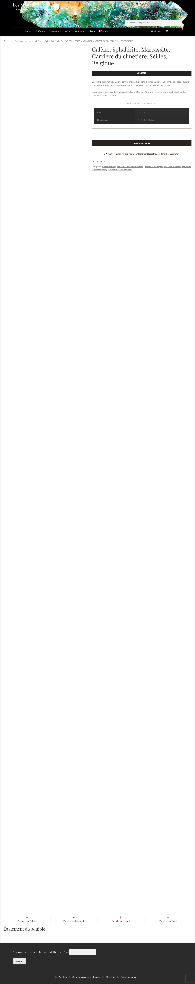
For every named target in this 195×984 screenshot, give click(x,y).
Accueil (28, 31)
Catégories (41, 31)
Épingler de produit (121, 916)
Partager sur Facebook (73, 916)
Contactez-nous (128, 972)
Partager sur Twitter (27, 916)
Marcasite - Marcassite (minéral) (130, 166)
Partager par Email (168, 916)
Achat (68, 31)
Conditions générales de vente (86, 972)
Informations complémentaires (141, 103)
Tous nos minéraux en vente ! (120, 169)
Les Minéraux (26, 5)
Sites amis (110, 972)
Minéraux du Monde (172, 166)
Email (66, 947)
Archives (63, 972)
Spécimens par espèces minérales (29, 41)
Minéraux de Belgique (154, 166)
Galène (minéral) (52, 41)
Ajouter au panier (141, 143)
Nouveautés (56, 31)
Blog (92, 31)
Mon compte (80, 31)
